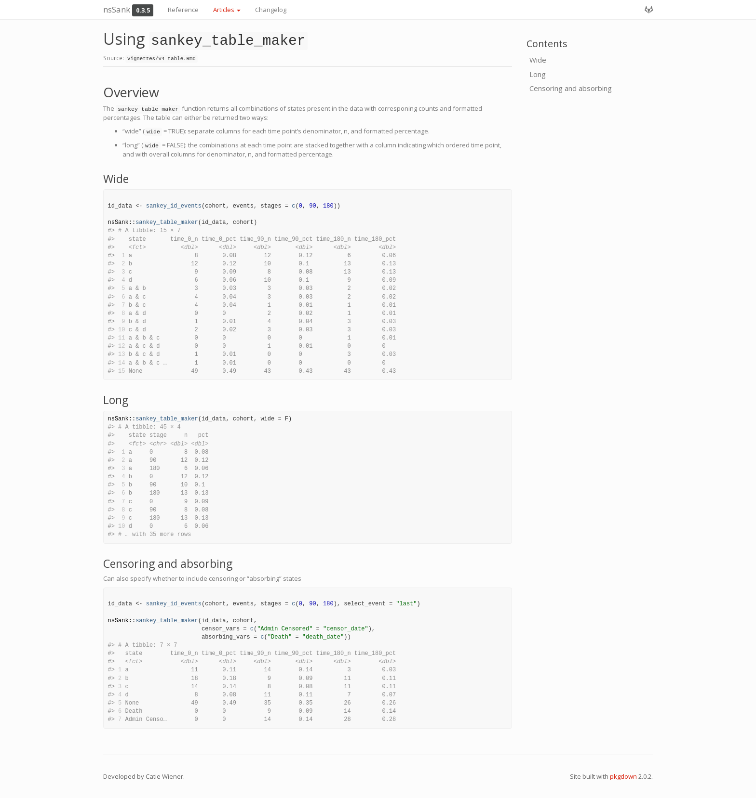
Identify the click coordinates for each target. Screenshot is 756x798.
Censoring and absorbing (570, 88)
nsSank (116, 9)
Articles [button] (227, 9)
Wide (537, 60)
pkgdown (623, 776)
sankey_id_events (174, 206)
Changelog (270, 9)
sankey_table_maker (166, 222)
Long (537, 74)
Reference (183, 9)
